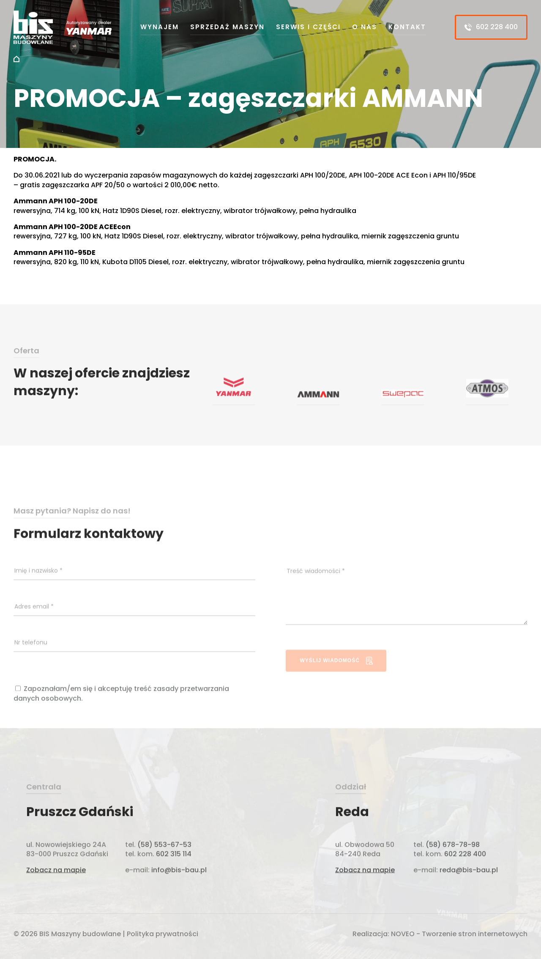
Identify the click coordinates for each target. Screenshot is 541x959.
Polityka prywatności (162, 935)
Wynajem (159, 26)
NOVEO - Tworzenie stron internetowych (459, 935)
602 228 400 (491, 27)
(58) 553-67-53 (164, 855)
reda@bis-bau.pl (469, 880)
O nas (364, 26)
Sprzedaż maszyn (227, 26)
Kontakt (407, 26)
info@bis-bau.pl (178, 880)
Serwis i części (308, 26)
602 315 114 (172, 864)
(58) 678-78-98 (453, 855)
